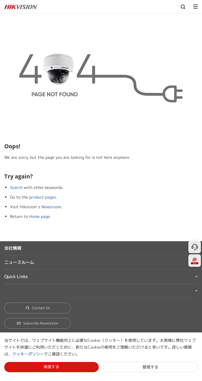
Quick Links (16, 277)
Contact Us (37, 307)
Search (16, 187)
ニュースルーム (19, 262)
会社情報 (12, 248)
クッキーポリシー (28, 354)
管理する (150, 367)
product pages (42, 197)
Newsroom (51, 206)
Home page (39, 216)
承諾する (51, 366)
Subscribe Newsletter (37, 323)
